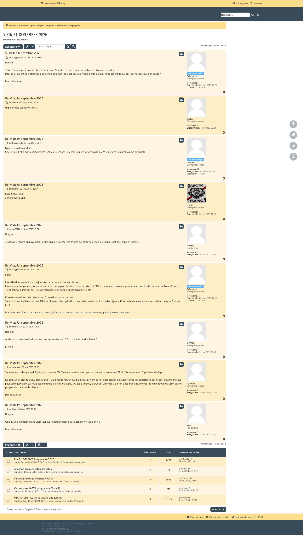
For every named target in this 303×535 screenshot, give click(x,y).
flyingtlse (22, 501)
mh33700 (191, 246)
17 (198, 350)
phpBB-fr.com (58, 526)
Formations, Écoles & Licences (66, 481)
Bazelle (185, 459)
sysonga (191, 384)
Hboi (189, 426)
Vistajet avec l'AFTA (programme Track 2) (37, 488)
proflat (49, 529)
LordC (189, 205)
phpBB (58, 523)
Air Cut (21, 462)
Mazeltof (62, 529)
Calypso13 (192, 76)
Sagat (20, 481)
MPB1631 (191, 343)
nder (20, 472)
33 (198, 83)
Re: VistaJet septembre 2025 (24, 98)
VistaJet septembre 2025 (25, 35)
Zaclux (190, 119)
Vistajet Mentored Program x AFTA (33, 478)
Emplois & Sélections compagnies (69, 462)
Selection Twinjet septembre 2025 (33, 469)
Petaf (184, 498)
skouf (20, 491)
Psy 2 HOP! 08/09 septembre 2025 (34, 459)
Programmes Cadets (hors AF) (66, 491)
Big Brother (23, 39)
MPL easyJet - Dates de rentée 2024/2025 (38, 498)
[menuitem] (61, 3)
